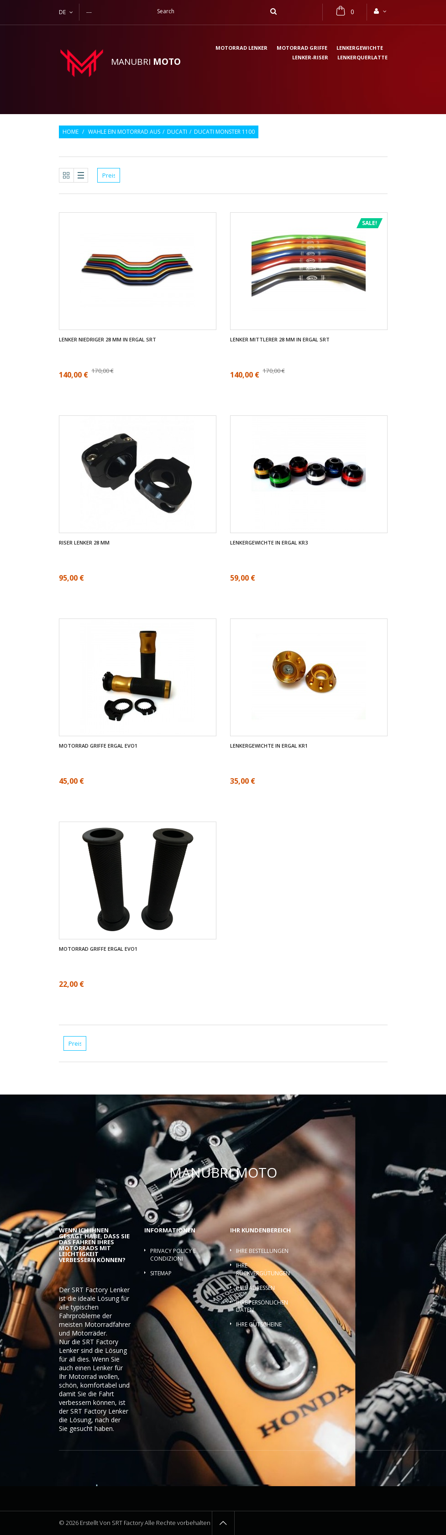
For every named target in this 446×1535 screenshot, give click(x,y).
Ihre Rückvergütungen (263, 1269)
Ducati (177, 132)
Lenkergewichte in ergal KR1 (269, 746)
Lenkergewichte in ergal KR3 (269, 543)
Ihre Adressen (255, 1288)
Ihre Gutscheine (259, 1324)
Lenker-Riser (310, 58)
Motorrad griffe (302, 48)
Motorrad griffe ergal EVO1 (98, 746)
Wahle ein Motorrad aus (124, 132)
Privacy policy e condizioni (173, 1255)
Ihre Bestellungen (262, 1251)
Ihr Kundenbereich (260, 1230)
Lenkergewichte (359, 48)
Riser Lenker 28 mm (84, 543)
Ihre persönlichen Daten (262, 1306)
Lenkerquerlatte (362, 58)
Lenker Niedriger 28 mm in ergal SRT (107, 339)
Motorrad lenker (241, 48)
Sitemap (161, 1273)
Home (71, 132)
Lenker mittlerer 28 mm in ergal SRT (280, 339)
